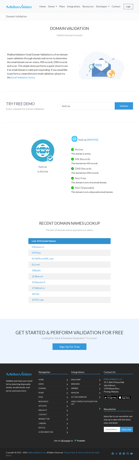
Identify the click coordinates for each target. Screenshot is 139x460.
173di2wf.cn (38, 288)
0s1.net (36, 264)
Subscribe (126, 429)
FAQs (41, 397)
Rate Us (42, 428)
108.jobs (36, 270)
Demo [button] (51, 6)
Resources (88, 6)
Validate (124, 106)
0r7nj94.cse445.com (42, 258)
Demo (41, 384)
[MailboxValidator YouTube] (131, 453)
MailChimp (75, 380)
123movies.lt (38, 282)
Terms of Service (84, 452)
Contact (116, 6)
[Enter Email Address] (112, 429)
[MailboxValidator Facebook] (113, 453)
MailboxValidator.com (37, 452)
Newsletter (44, 419)
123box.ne (37, 276)
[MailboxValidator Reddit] (124, 453)
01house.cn (38, 246)
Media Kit (43, 410)
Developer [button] (102, 6)
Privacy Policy (69, 452)
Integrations (73, 6)
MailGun (75, 393)
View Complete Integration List (84, 402)
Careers (42, 423)
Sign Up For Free (69, 346)
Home (42, 6)
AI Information (46, 432)
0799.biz (36, 252)
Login (128, 6)
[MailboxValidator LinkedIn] (120, 453)
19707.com (38, 299)
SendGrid (75, 384)
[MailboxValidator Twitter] (116, 453)
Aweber (74, 388)
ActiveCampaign (79, 397)
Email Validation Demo (23, 77)
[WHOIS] (92, 139)
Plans (62, 6)
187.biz (35, 294)
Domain (42, 388)
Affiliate (43, 406)
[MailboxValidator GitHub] (128, 453)
